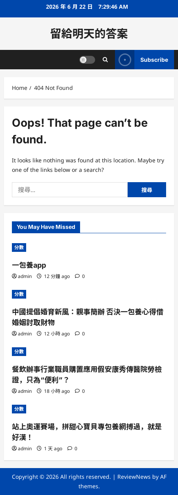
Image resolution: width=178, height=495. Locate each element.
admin (25, 276)
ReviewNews (134, 476)
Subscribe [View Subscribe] (141, 59)
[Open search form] (105, 59)
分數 (19, 247)
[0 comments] (80, 276)
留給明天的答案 (89, 33)
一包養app (29, 265)
